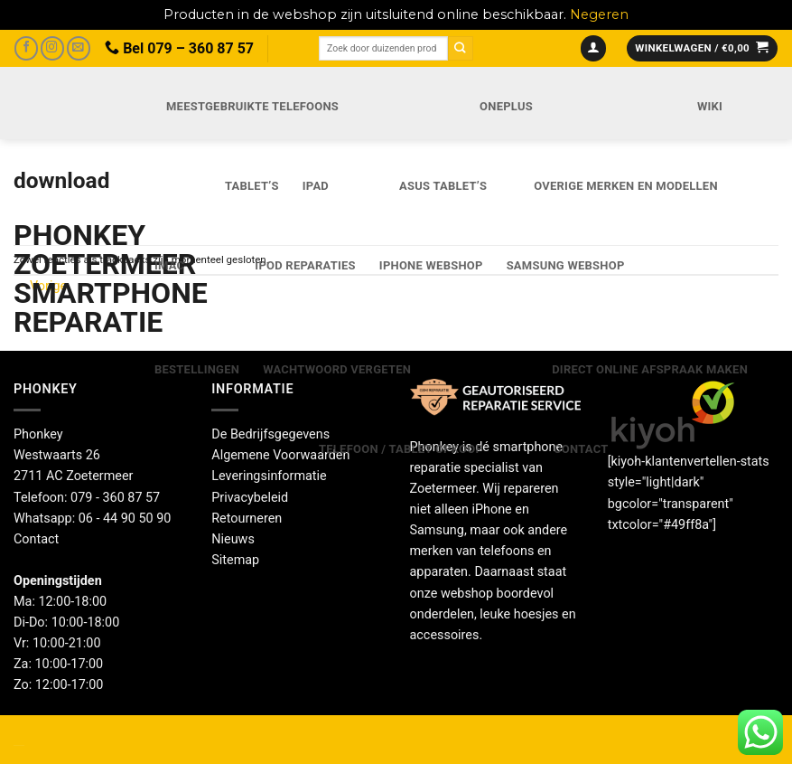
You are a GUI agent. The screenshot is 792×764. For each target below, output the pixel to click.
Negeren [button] (599, 14)
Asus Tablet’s (443, 186)
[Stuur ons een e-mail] (78, 48)
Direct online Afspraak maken (650, 369)
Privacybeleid (249, 497)
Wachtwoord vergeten (337, 369)
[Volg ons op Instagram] (52, 48)
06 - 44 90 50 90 (125, 518)
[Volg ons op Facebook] (26, 48)
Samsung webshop (566, 265)
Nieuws (233, 539)
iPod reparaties (305, 265)
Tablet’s (252, 186)
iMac (169, 265)
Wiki (709, 106)
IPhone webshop (431, 265)
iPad (316, 186)
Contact (581, 449)
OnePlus (506, 106)
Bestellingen (196, 369)
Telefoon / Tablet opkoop (401, 449)
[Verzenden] (460, 48)
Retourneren (246, 518)
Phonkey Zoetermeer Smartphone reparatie (65, 278)
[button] (594, 48)
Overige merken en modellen (626, 186)
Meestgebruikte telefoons (252, 106)
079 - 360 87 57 (115, 497)
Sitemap (235, 560)
